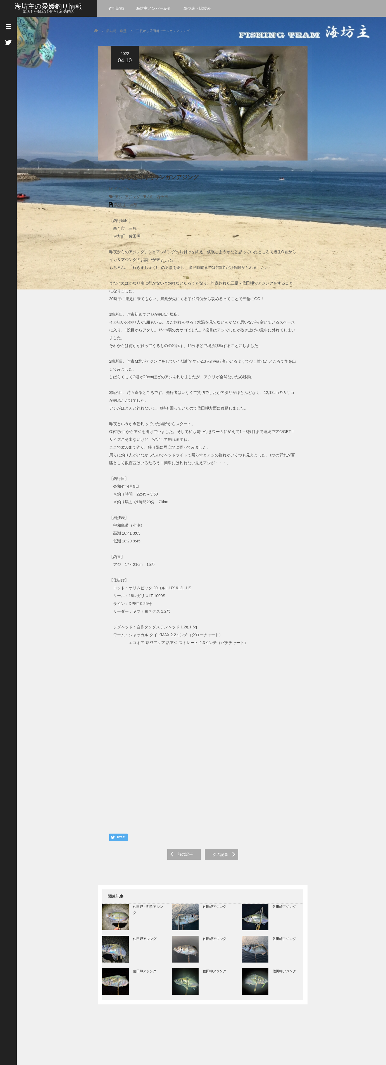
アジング (128, 199)
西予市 (158, 199)
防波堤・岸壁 (116, 31)
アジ (114, 199)
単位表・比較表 (197, 8)
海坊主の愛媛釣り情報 (48, 6)
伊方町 (144, 199)
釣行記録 (116, 8)
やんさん (118, 190)
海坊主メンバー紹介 (153, 8)
